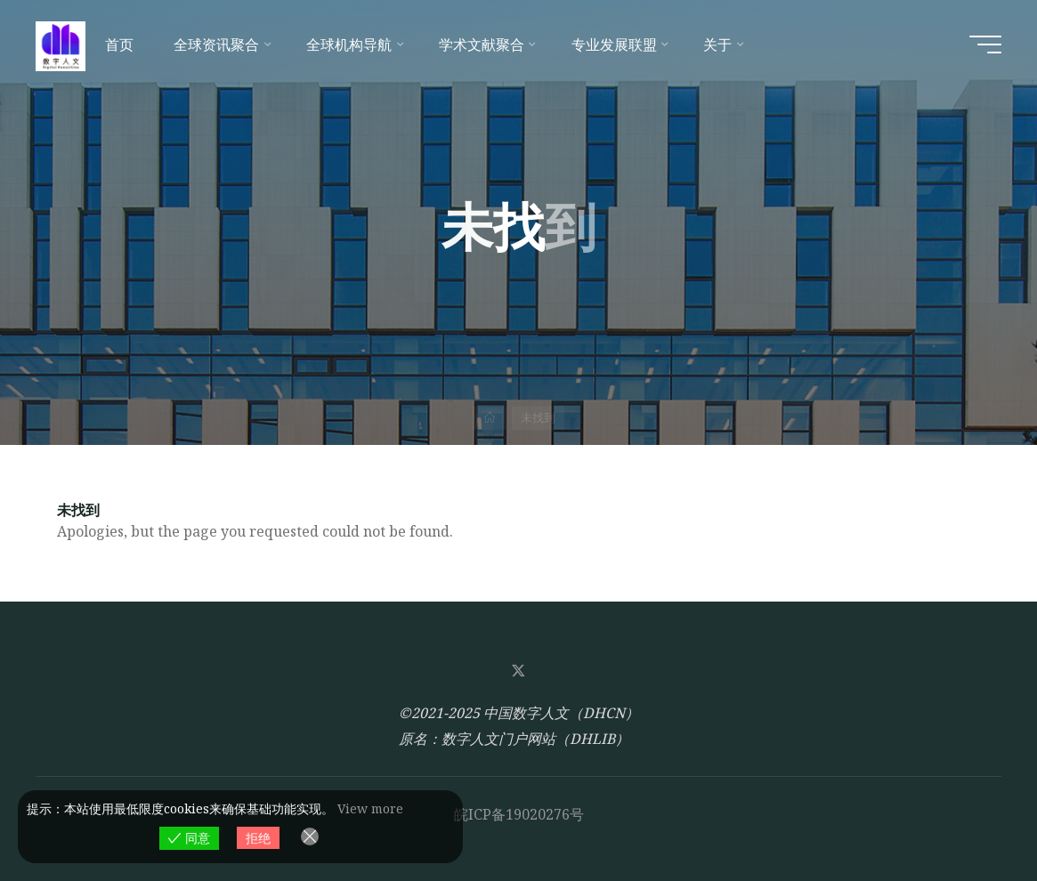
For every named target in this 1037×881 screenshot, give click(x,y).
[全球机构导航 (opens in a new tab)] (353, 44)
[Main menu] (985, 44)
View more (370, 808)
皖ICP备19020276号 (519, 814)
